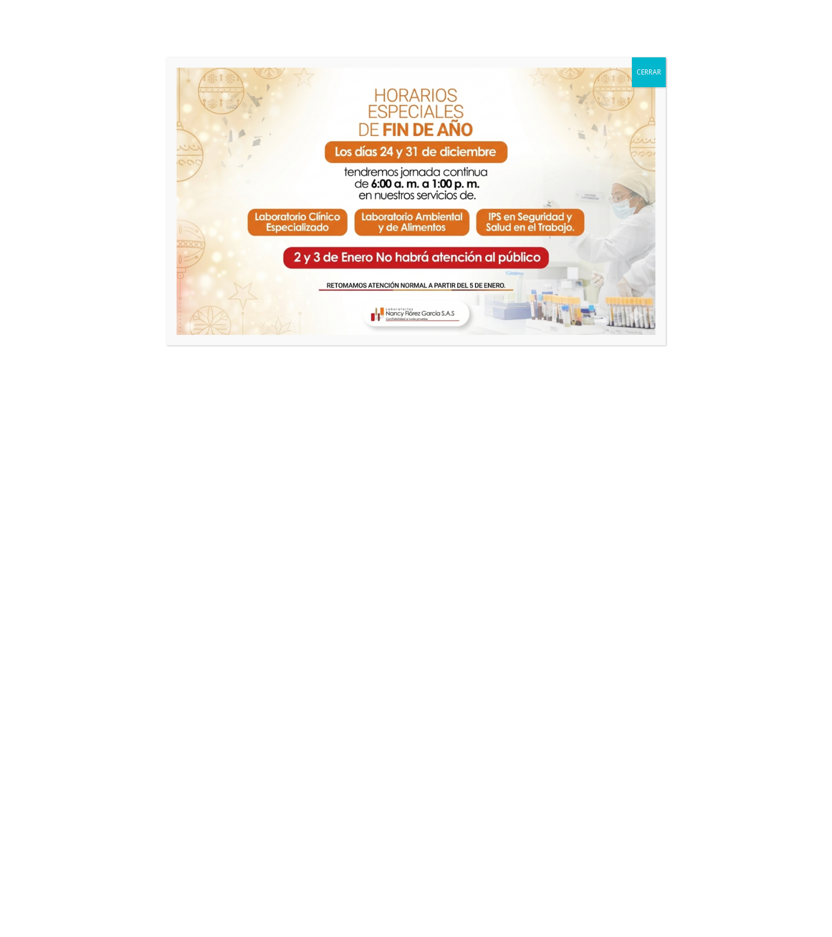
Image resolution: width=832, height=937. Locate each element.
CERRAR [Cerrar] (648, 72)
